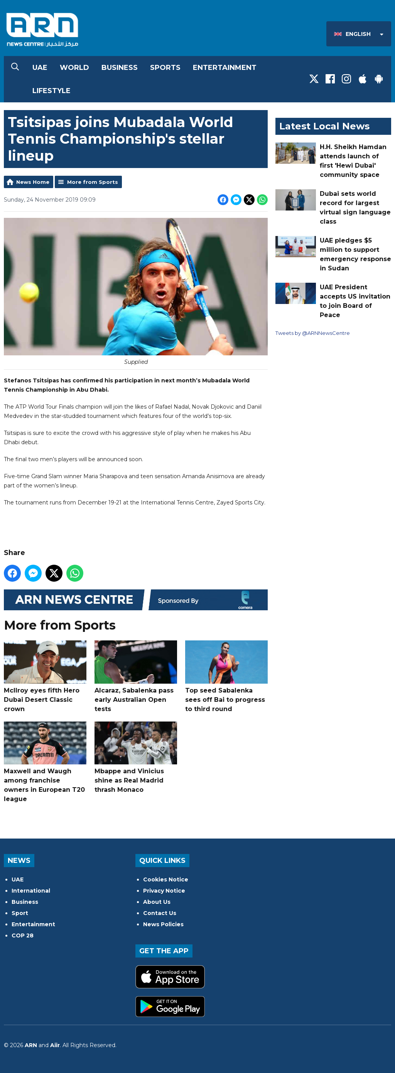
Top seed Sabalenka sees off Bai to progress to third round (226, 676)
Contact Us (159, 913)
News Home (32, 182)
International (31, 890)
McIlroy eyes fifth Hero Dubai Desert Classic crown (45, 676)
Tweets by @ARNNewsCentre (312, 333)
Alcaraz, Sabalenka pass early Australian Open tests (136, 676)
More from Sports (92, 182)
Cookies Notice (165, 879)
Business (119, 67)
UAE (39, 67)
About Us (156, 901)
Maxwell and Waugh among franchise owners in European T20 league (45, 762)
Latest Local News (324, 126)
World (74, 67)
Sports (165, 67)
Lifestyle (51, 91)
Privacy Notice (164, 890)
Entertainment (225, 67)
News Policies (163, 924)
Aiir (55, 1045)
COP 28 (23, 935)
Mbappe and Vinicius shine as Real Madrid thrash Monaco (136, 758)
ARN (31, 1045)
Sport (20, 913)
